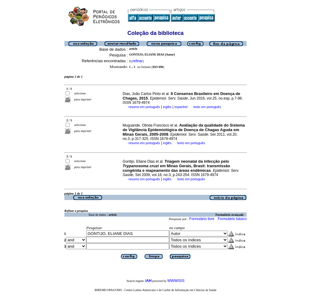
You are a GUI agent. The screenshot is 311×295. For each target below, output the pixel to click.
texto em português (207, 107)
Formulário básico (232, 219)
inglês (167, 107)
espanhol (180, 107)
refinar (137, 61)
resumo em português (144, 107)
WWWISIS (176, 281)
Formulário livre (201, 219)
